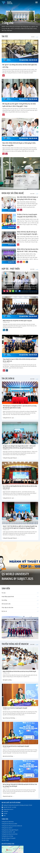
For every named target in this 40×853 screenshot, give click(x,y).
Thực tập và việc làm (20, 607)
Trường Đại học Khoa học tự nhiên (9, 823)
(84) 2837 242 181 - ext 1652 (9, 807)
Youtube (5, 813)
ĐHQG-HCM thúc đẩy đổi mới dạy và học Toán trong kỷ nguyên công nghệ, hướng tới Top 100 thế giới (27, 234)
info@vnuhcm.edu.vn (8, 809)
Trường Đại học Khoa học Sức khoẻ (9, 834)
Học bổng (20, 600)
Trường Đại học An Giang (7, 836)
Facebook (5, 811)
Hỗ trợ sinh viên (20, 604)
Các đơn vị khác (5, 840)
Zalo (4, 815)
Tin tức (20, 593)
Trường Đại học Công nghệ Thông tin (10, 830)
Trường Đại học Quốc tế (7, 827)
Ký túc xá (20, 611)
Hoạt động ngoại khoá (20, 596)
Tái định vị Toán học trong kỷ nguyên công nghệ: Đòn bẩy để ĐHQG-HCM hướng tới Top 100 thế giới (27, 216)
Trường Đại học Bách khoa (8, 821)
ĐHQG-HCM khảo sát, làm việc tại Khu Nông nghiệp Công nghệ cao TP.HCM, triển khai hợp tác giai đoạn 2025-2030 (19, 283)
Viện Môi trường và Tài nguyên (8, 838)
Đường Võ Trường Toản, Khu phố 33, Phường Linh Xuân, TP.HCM (17, 805)
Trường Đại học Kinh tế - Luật (8, 832)
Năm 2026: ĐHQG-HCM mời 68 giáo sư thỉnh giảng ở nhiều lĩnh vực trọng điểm (27, 199)
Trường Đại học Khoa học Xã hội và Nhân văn (12, 825)
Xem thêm (33, 176)
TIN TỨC (34, 36)
